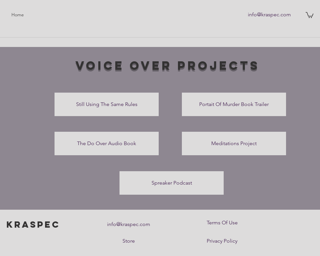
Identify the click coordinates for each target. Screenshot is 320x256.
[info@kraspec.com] (269, 14)
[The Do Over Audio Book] (107, 143)
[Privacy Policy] (222, 241)
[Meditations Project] (234, 143)
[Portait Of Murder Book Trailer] (234, 104)
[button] (309, 14)
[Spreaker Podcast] (172, 183)
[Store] (128, 241)
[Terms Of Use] (222, 222)
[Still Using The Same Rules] (107, 104)
